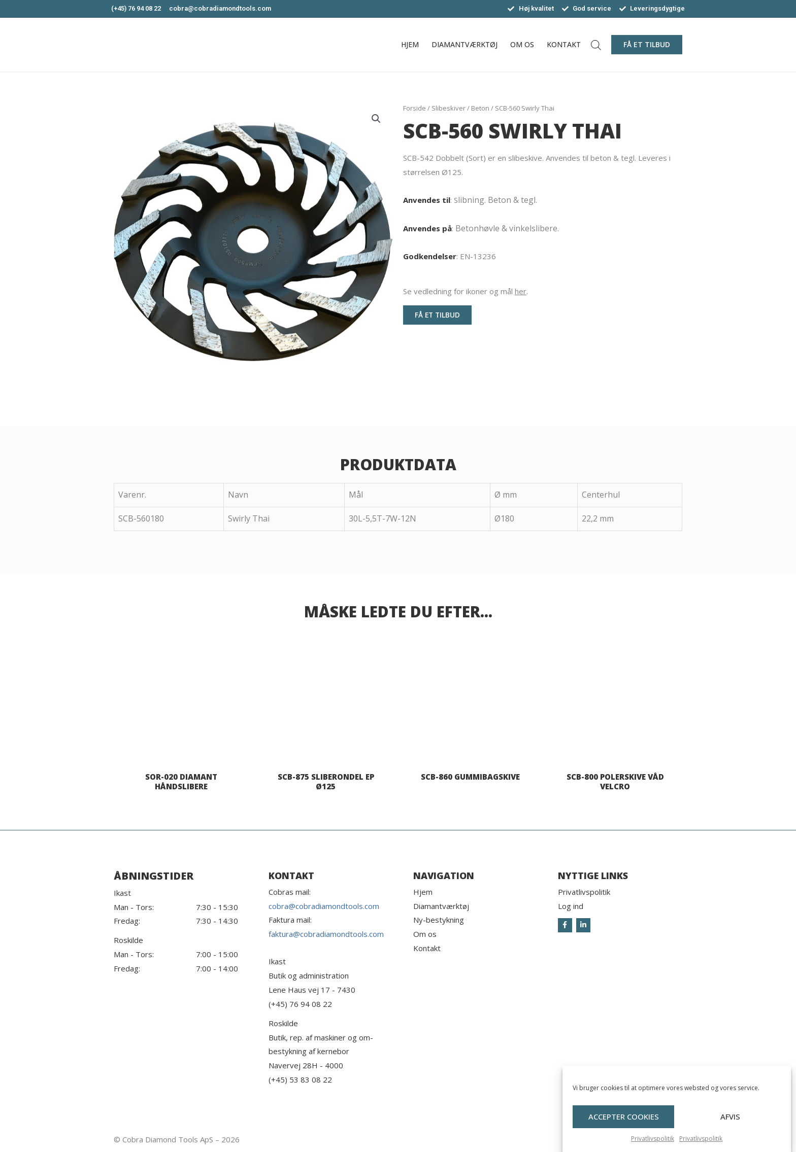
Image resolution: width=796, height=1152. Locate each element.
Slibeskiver (449, 108)
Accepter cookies (623, 1124)
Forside (414, 108)
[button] (646, 44)
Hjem (410, 44)
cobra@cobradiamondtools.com (324, 906)
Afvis (730, 1124)
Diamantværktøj (465, 44)
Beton (480, 108)
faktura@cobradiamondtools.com (326, 934)
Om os (522, 44)
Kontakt (564, 44)
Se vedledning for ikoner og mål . (465, 291)
